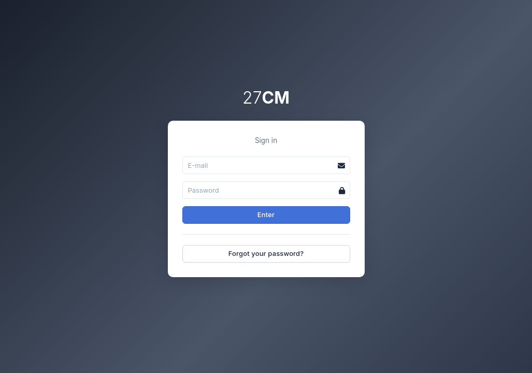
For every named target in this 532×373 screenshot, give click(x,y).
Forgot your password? (266, 253)
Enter (266, 214)
